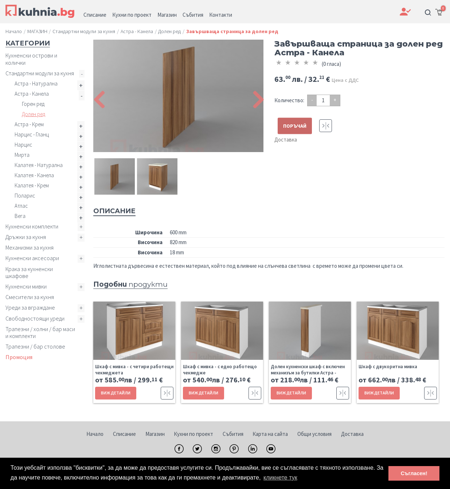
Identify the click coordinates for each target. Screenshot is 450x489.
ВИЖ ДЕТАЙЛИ (115, 392)
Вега (20, 215)
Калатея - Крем (32, 185)
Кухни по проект (193, 433)
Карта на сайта (270, 433)
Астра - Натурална (36, 83)
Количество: (289, 100)
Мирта (22, 154)
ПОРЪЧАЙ (294, 126)
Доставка (285, 139)
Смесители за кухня (29, 297)
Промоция (18, 357)
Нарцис (23, 144)
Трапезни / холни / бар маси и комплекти (40, 332)
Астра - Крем (29, 124)
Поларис (25, 195)
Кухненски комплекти (31, 226)
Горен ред (33, 103)
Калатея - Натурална (39, 165)
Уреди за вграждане (30, 307)
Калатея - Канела (34, 175)
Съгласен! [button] (414, 473)
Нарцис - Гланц (32, 134)
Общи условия (314, 433)
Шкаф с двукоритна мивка (388, 366)
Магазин (155, 433)
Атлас (21, 205)
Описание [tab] (114, 211)
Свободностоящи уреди (34, 318)
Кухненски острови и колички (31, 59)
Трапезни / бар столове (35, 346)
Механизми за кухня (29, 247)
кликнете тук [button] (280, 477)
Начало (94, 433)
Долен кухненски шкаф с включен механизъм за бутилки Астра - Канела (308, 372)
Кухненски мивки (26, 286)
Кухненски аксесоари (32, 258)
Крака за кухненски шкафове (29, 272)
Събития (233, 433)
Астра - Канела (32, 93)
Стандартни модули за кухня (39, 73)
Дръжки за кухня (25, 236)
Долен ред (33, 114)
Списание (124, 433)
